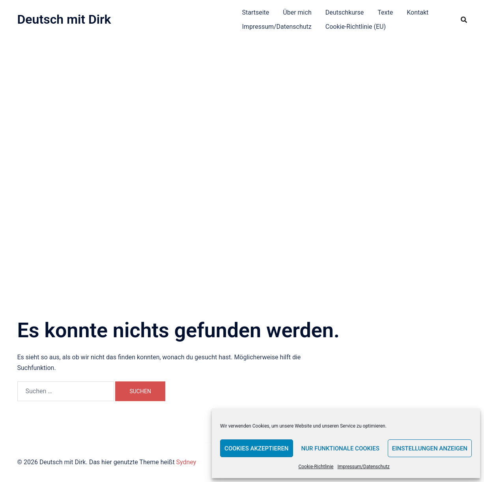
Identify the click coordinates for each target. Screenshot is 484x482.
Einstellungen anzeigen (429, 448)
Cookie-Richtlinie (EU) (355, 26)
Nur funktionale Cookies (340, 448)
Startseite (255, 12)
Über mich (297, 12)
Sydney (186, 462)
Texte (385, 12)
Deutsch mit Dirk (64, 19)
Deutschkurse (344, 12)
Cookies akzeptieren (256, 448)
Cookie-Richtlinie (315, 466)
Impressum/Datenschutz (363, 466)
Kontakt (417, 12)
